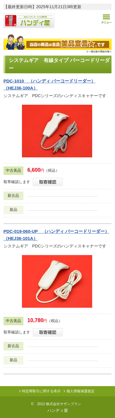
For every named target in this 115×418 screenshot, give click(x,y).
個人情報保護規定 (80, 391)
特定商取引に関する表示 (41, 391)
